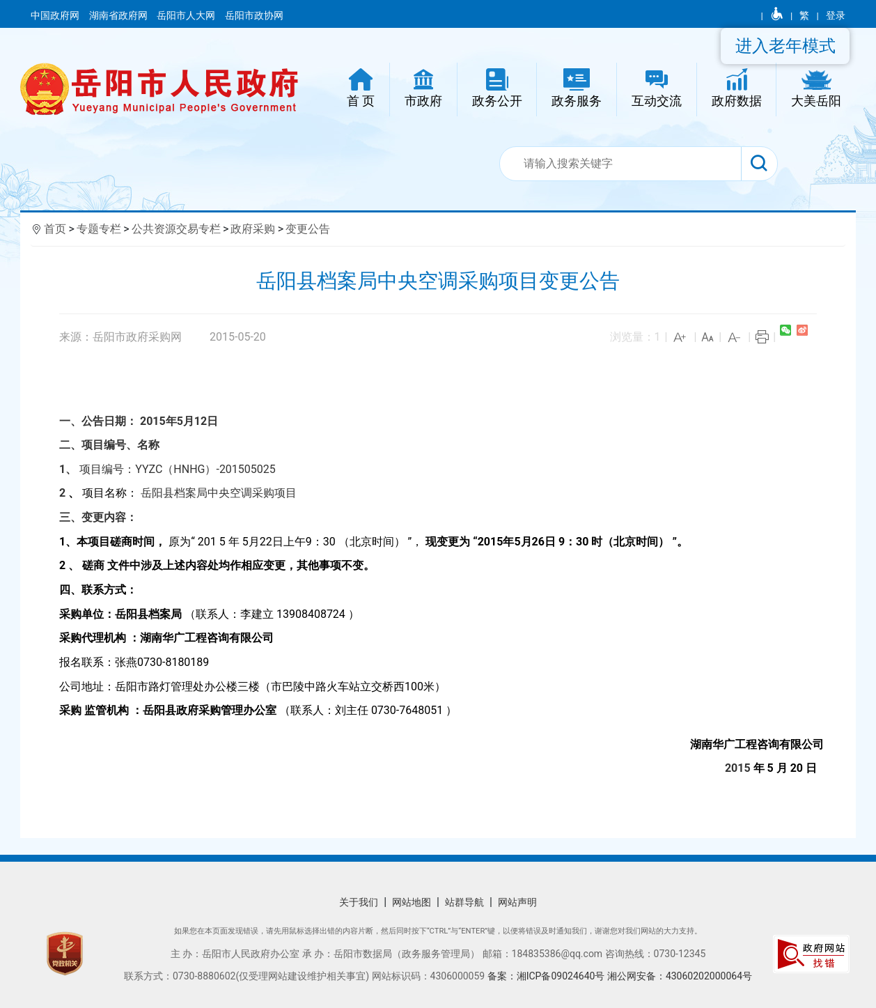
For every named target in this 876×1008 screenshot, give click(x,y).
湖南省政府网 (119, 15)
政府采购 (252, 228)
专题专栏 (99, 228)
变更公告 (308, 228)
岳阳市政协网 (254, 15)
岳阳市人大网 (187, 15)
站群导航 (464, 902)
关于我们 (358, 902)
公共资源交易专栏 (176, 228)
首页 (55, 228)
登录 (835, 15)
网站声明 (517, 902)
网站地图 (411, 902)
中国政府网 (56, 15)
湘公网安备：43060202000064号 (679, 976)
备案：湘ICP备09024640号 (547, 976)
